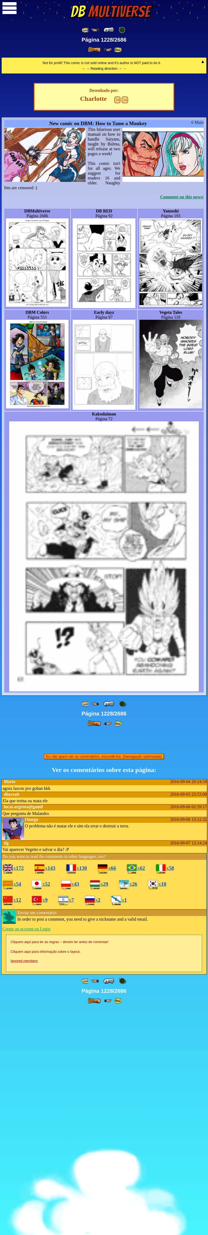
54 (125, 326)
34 (117, 326)
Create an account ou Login (26, 1155)
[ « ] (109, 30)
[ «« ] (86, 30)
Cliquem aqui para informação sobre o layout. (45, 1178)
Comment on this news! (182, 423)
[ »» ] (118, 49)
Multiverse (110, 11)
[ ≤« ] (95, 30)
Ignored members (24, 1187)
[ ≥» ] (108, 49)
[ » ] (94, 49)
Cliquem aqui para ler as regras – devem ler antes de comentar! (60, 1168)
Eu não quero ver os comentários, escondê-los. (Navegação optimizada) (104, 982)
